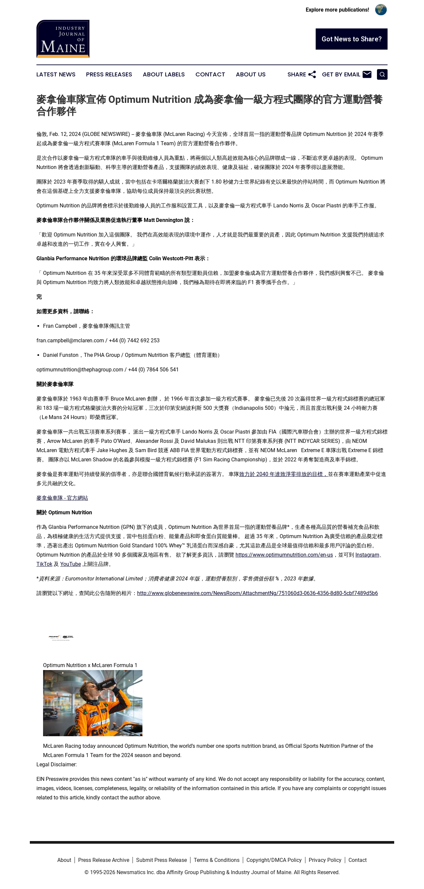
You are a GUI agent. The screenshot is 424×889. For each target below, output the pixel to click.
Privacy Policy (325, 860)
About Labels (164, 74)
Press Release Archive (103, 860)
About (64, 860)
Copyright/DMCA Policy (274, 860)
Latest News (56, 74)
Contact (210, 74)
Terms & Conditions (216, 860)
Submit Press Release (161, 860)
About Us (251, 74)
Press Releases (109, 74)
